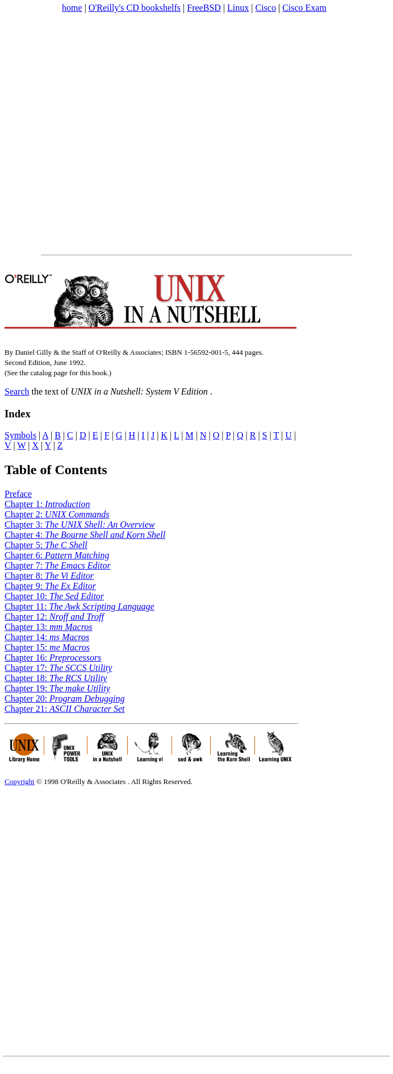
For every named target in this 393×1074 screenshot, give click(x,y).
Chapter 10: (54, 596)
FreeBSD (204, 8)
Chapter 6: (57, 555)
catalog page (48, 372)
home (72, 8)
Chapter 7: (58, 565)
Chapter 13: (49, 627)
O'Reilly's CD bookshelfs (135, 8)
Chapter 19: (57, 688)
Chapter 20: (64, 698)
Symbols (20, 435)
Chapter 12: (54, 616)
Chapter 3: (80, 524)
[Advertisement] (111, 134)
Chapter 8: (49, 575)
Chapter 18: (56, 678)
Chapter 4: (85, 535)
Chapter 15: (47, 647)
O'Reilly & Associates (93, 781)
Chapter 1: (47, 504)
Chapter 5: (46, 545)
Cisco (265, 8)
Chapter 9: (50, 586)
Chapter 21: (65, 709)
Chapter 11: (79, 606)
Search (17, 391)
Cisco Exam (304, 8)
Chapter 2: (57, 514)
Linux (238, 8)
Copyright (20, 781)
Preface (18, 494)
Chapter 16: (53, 657)
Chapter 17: (58, 668)
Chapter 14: (47, 637)
